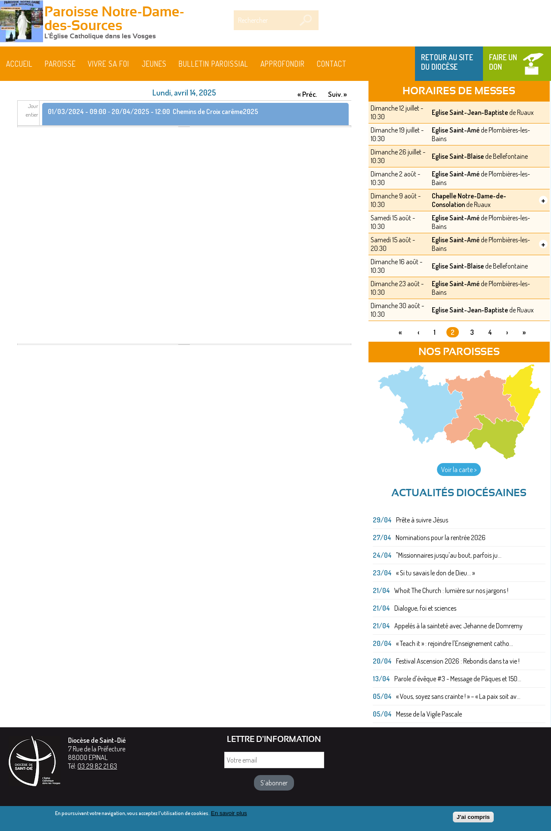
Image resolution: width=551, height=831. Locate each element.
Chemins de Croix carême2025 (215, 111)
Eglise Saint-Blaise (458, 156)
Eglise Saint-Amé (456, 130)
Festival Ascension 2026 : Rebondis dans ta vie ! (458, 661)
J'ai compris (473, 819)
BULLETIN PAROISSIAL (213, 63)
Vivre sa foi (108, 63)
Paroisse (60, 63)
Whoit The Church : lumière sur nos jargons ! (451, 590)
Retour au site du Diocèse (447, 62)
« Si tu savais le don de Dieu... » (435, 572)
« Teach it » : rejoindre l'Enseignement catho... (454, 643)
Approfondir (282, 63)
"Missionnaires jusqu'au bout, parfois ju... (448, 555)
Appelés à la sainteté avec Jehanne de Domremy (458, 625)
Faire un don (503, 62)
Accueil (19, 63)
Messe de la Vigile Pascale (429, 714)
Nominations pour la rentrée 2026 (441, 537)
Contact (332, 63)
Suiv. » (337, 94)
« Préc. (307, 94)
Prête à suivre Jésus (422, 520)
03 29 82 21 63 (97, 766)
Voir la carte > (459, 469)
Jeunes (154, 63)
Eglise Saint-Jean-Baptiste (470, 112)
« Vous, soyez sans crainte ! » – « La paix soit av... (458, 696)
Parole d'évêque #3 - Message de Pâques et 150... (457, 678)
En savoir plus (229, 815)
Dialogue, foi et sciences (425, 608)
